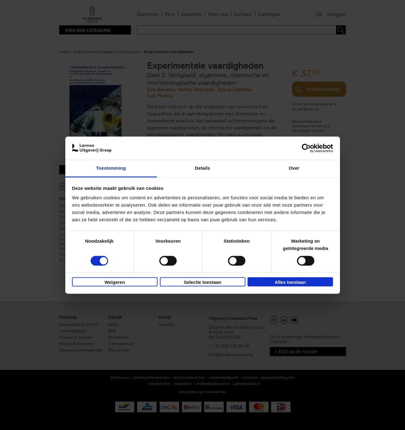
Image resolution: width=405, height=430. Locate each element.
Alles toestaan (290, 282)
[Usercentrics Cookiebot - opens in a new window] (306, 148)
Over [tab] (294, 168)
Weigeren (114, 282)
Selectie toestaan (202, 282)
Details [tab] (202, 168)
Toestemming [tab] (111, 168)
